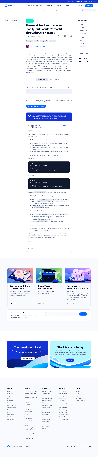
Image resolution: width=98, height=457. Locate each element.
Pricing (43, 416)
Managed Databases (29, 413)
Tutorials (37, 11)
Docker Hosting (63, 407)
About (8, 390)
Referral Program (11, 404)
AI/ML (81, 24)
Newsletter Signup (46, 411)
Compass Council (46, 407)
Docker (82, 43)
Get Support (84, 1)
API (25, 422)
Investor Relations (11, 418)
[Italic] (29, 87)
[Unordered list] (43, 87)
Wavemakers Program (47, 404)
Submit (83, 313)
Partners (9, 402)
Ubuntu (82, 27)
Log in (80, 5)
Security (9, 416)
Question (30, 21)
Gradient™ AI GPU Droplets (31, 390)
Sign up (89, 5)
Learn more (42, 302)
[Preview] (68, 87)
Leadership (10, 393)
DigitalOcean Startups (47, 402)
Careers (78, 1)
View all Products (28, 437)
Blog (69, 1)
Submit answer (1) (42, 79)
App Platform (27, 408)
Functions (26, 406)
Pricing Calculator (46, 418)
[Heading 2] (40, 87)
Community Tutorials (47, 390)
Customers (10, 400)
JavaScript (83, 34)
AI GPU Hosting (62, 390)
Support (78, 390)
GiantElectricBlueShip (39, 46)
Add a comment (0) (55, 79)
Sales (77, 393)
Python (82, 37)
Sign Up (13, 302)
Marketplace (45, 414)
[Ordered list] (45, 87)
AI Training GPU (63, 395)
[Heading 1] (39, 87)
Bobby (36, 125)
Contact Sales (92, 1)
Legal (8, 411)
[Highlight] (37, 87)
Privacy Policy (80, 317)
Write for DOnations (47, 397)
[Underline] (31, 87)
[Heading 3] (42, 87)
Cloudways (27, 435)
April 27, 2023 (38, 127)
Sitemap (27, 446)
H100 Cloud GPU (63, 393)
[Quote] (47, 87)
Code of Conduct (46, 425)
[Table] (50, 87)
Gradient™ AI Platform (29, 399)
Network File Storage (29, 420)
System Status (79, 397)
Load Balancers (28, 411)
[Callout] (48, 87)
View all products (27, 357)
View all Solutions (63, 418)
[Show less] (69, 125)
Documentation (45, 421)
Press (8, 409)
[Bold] (27, 87)
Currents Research (46, 400)
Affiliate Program (11, 407)
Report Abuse (79, 395)
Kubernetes (83, 47)
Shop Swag (44, 428)
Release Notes (45, 423)
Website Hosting (63, 402)
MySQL (82, 40)
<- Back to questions (11, 20)
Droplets (26, 401)
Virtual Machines (63, 416)
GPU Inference (62, 397)
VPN (60, 404)
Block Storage (28, 418)
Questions (46, 11)
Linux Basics (83, 30)
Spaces (26, 415)
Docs (73, 1)
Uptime (26, 425)
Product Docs (55, 11)
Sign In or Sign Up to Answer (36, 106)
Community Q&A (46, 393)
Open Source (45, 409)
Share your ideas (80, 400)
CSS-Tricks (44, 395)
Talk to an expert (84, 53)
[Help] (70, 87)
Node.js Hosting (63, 409)
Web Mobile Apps (63, 411)
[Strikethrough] (32, 87)
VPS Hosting (62, 400)
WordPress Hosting (64, 414)
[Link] (34, 87)
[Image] (35, 87)
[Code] (51, 87)
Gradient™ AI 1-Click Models (31, 397)
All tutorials (83, 50)
